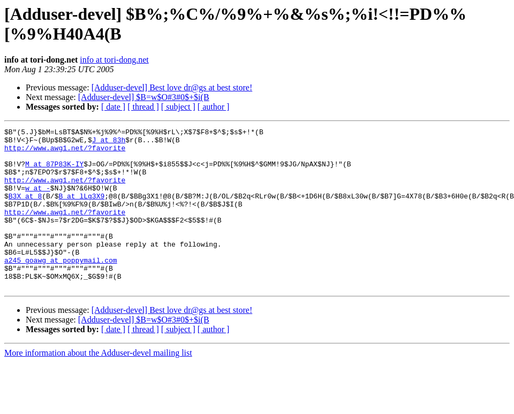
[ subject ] (178, 106)
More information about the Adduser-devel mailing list (98, 384)
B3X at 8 (25, 210)
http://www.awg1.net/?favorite (64, 152)
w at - (37, 200)
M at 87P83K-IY (54, 172)
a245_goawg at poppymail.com (60, 287)
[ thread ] (143, 106)
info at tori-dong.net (114, 59)
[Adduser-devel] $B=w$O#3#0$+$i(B (143, 97)
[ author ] (214, 106)
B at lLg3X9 (81, 210)
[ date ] (113, 106)
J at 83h (108, 143)
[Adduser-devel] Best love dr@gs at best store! (172, 87)
